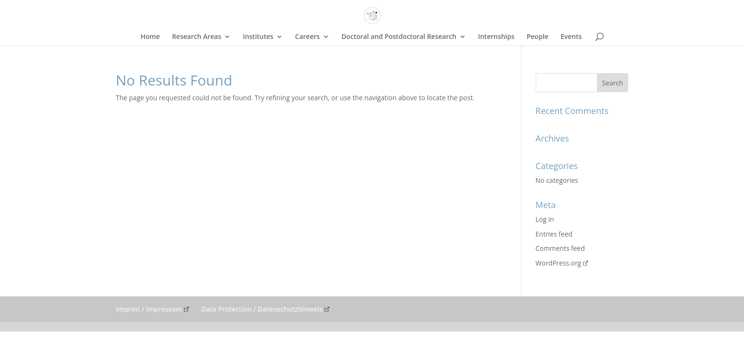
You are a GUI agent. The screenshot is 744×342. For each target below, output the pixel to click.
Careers (307, 37)
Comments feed (560, 248)
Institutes (258, 37)
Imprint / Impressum (149, 309)
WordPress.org (558, 262)
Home (150, 37)
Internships (496, 37)
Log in (545, 219)
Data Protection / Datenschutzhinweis (262, 309)
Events (571, 37)
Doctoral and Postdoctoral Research (398, 37)
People (538, 37)
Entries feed (554, 233)
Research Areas (196, 37)
